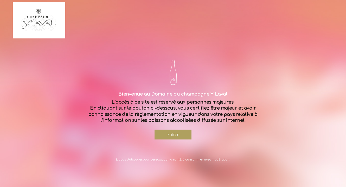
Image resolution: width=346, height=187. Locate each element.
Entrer (173, 134)
